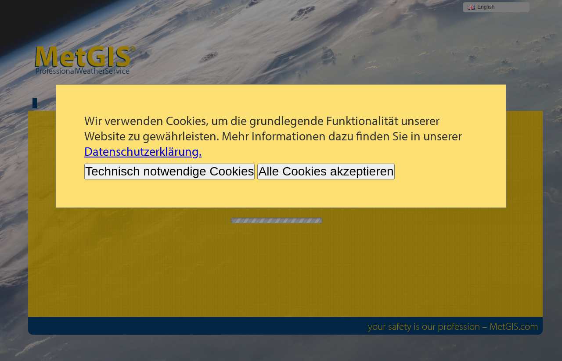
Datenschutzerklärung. (143, 151)
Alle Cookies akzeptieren (325, 171)
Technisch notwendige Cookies (169, 171)
